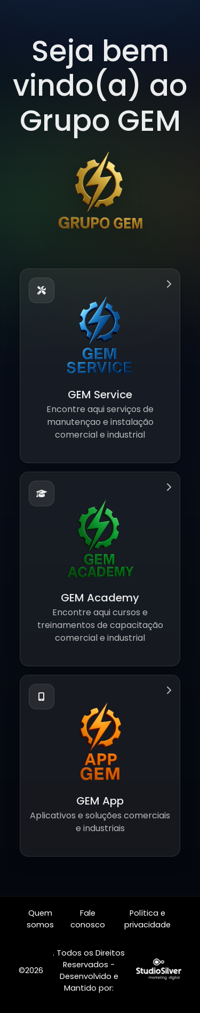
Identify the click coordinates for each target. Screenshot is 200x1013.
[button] (100, 366)
